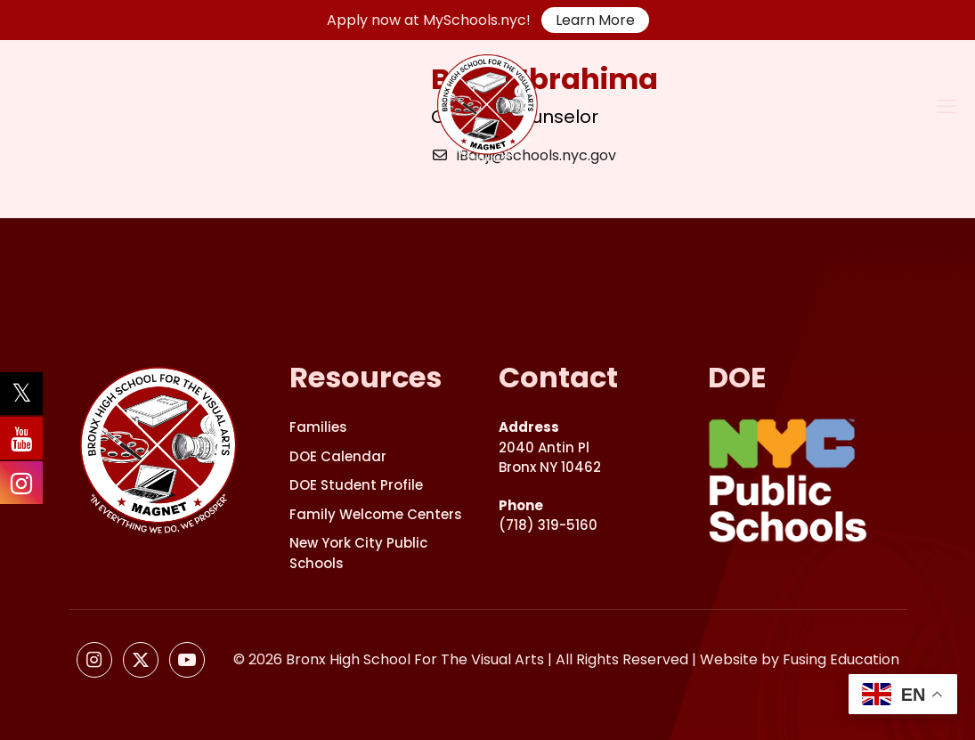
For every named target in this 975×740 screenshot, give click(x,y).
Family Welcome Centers (375, 514)
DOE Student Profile (356, 485)
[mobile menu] (946, 107)
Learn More (595, 20)
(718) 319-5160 (548, 515)
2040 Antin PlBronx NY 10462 (550, 447)
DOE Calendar (337, 456)
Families (318, 427)
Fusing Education (841, 659)
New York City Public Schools (358, 553)
